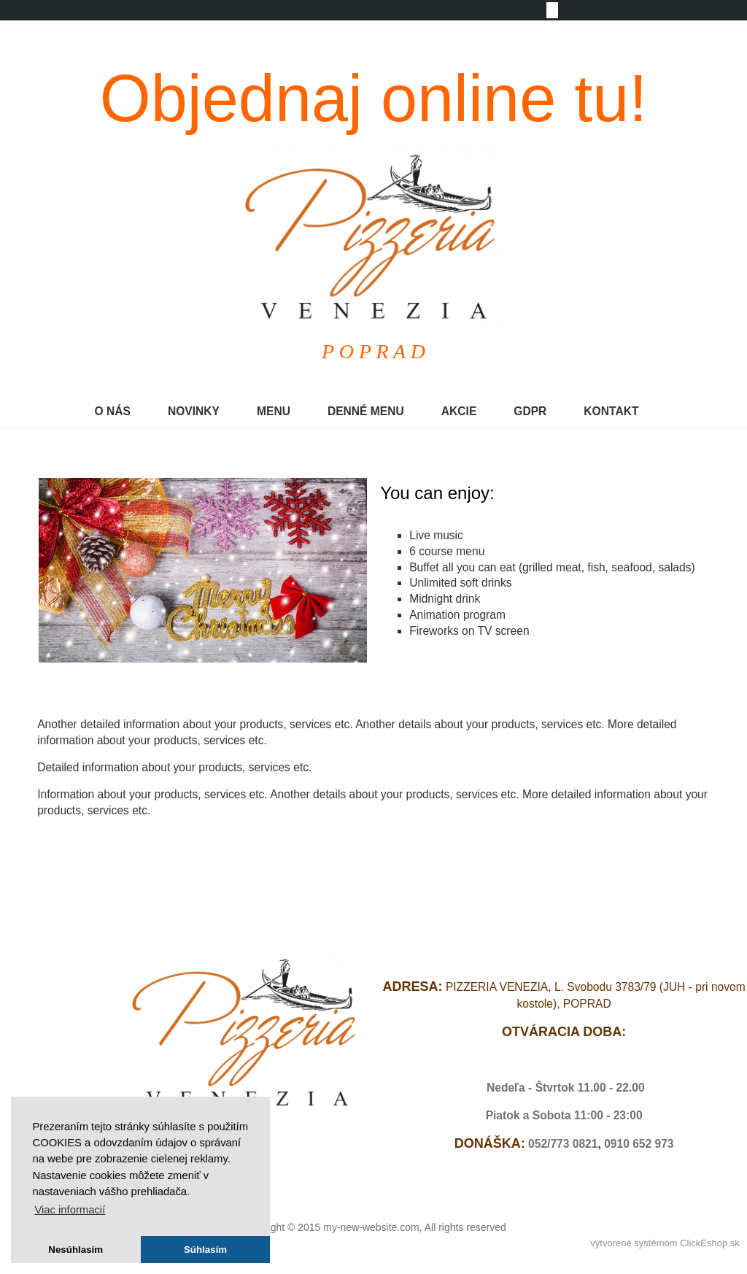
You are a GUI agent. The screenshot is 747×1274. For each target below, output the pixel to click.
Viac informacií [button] (69, 1210)
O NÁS (113, 411)
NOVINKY (194, 411)
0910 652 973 (638, 1144)
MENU (273, 411)
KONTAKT (611, 411)
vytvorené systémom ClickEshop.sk (664, 1243)
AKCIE (459, 411)
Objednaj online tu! (374, 98)
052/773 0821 (562, 1144)
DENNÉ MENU (366, 411)
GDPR (530, 411)
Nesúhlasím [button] (75, 1249)
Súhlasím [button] (205, 1249)
